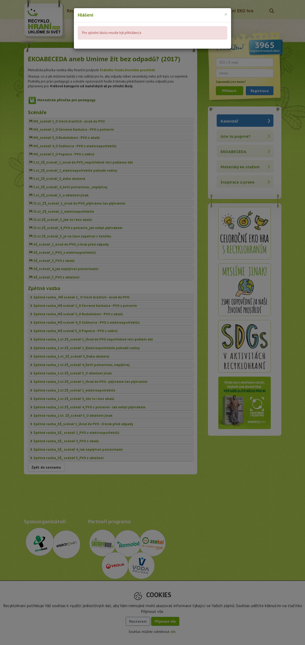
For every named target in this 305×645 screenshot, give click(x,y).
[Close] (225, 14)
